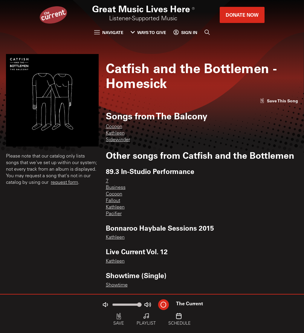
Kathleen (115, 133)
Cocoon (114, 126)
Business (116, 187)
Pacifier (114, 214)
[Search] (207, 32)
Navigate (108, 32)
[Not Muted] (105, 304)
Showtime (117, 285)
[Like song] (279, 100)
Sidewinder (118, 140)
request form (64, 182)
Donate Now (242, 15)
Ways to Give (148, 32)
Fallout (113, 200)
